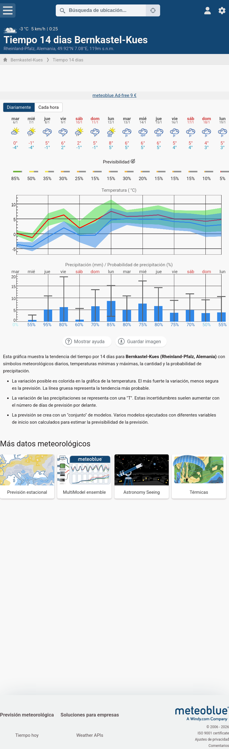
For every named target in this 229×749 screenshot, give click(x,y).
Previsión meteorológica (27, 715)
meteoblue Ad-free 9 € (114, 95)
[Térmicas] (199, 476)
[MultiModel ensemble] (84, 476)
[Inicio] (202, 713)
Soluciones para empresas (90, 715)
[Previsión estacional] (27, 476)
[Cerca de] (153, 10)
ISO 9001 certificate (213, 733)
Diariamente (19, 107)
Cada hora (48, 107)
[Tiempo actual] (114, 29)
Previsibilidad (119, 162)
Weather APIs (89, 735)
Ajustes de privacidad (212, 739)
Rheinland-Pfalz (19, 48)
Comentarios (218, 746)
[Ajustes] (222, 10)
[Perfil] (207, 10)
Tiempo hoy (26, 735)
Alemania (46, 48)
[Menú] (7, 10)
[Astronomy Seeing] (141, 476)
